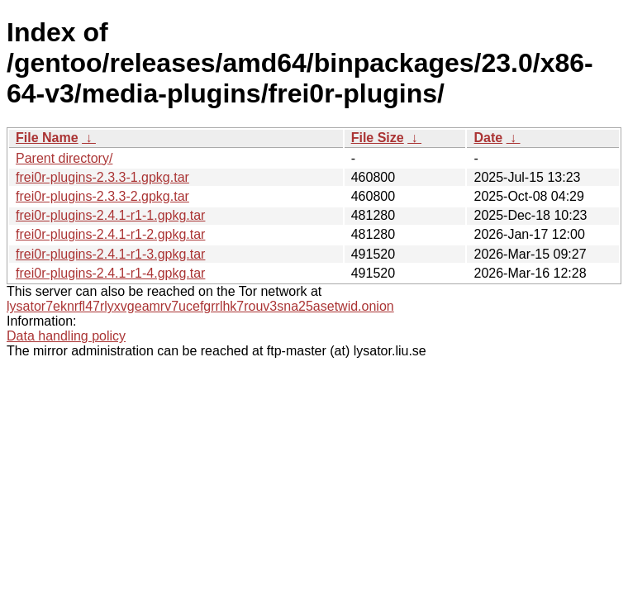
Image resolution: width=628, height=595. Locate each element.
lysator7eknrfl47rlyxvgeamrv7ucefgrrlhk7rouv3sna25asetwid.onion (200, 306)
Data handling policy (66, 336)
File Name (47, 138)
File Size (377, 138)
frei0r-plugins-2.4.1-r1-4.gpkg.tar (110, 273)
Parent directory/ (64, 158)
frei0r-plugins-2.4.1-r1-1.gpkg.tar (110, 215)
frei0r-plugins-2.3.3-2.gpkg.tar (102, 196)
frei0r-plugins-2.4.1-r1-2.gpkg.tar (110, 234)
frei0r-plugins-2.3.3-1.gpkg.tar (102, 177)
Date (487, 138)
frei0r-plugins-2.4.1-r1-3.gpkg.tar (110, 254)
